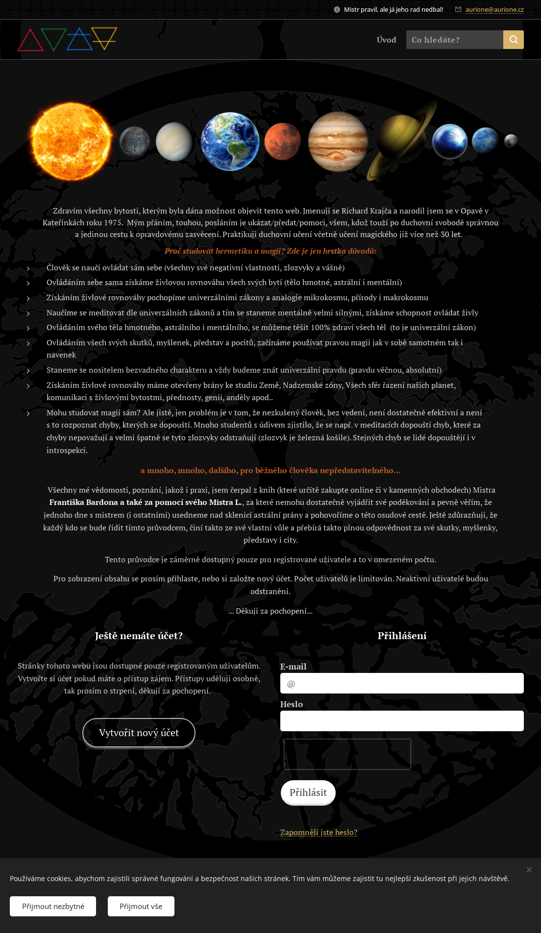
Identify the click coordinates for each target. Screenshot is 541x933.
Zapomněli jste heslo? (319, 832)
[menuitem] (384, 39)
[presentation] (347, 754)
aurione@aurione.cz (495, 9)
